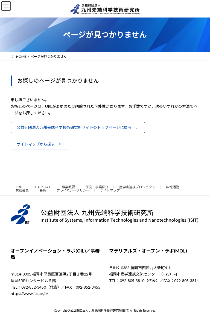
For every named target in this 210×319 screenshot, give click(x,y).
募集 (42, 190)
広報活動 (172, 187)
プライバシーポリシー (73, 190)
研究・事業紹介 (97, 187)
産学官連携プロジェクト (137, 187)
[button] (78, 127)
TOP (19, 187)
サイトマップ (110, 190)
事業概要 (68, 187)
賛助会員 (22, 190)
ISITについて (42, 187)
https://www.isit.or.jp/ (29, 293)
